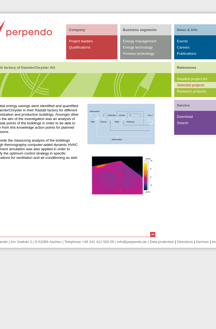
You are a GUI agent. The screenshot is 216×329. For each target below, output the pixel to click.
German (202, 242)
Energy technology (138, 47)
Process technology (138, 54)
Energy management (139, 41)
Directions (185, 242)
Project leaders (81, 41)
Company (77, 30)
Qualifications (79, 47)
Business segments (140, 30)
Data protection (162, 242)
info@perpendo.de (132, 242)
